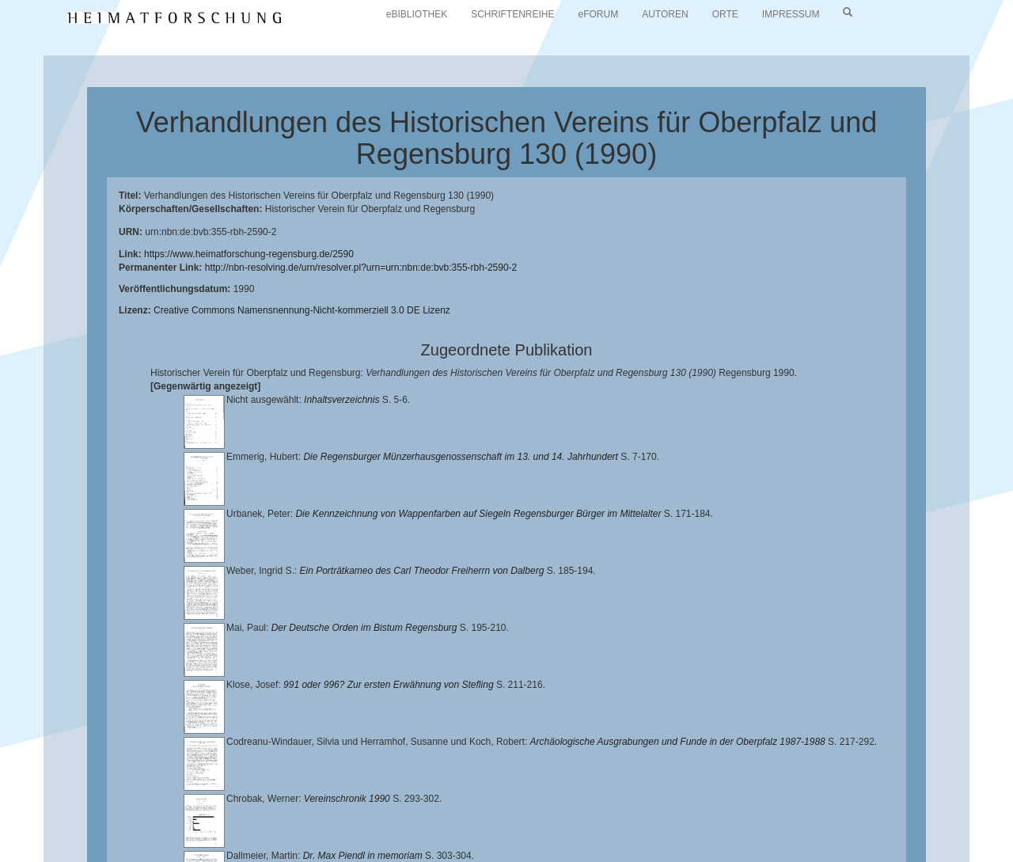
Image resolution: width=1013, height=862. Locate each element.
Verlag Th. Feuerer (705, 815)
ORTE (725, 14)
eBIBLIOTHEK (416, 14)
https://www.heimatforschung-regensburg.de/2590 (249, 254)
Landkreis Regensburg (314, 815)
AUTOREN (665, 14)
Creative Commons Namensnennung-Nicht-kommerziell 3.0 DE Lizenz (302, 310)
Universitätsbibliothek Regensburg (454, 802)
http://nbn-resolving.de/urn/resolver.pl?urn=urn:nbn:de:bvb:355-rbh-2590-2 (361, 267)
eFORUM (599, 14)
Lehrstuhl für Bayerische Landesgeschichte (642, 802)
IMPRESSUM (791, 14)
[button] (4, 856)
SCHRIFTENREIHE (512, 14)
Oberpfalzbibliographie (264, 827)
